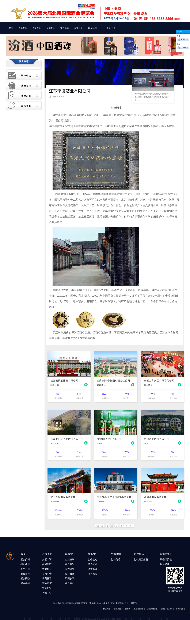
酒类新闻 (92, 569)
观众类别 (70, 564)
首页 (11, 28)
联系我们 (92, 28)
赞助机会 (47, 569)
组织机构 (25, 564)
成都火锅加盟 (155, 609)
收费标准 (47, 578)
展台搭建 (165, 564)
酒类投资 (92, 573)
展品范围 (25, 569)
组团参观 (70, 578)
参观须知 (70, 569)
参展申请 (47, 559)
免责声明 (133, 603)
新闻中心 (50, 28)
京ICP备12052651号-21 (120, 603)
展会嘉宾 (25, 583)
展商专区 (23, 28)
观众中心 (37, 28)
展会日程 (25, 573)
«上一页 (99, 526)
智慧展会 (109, 609)
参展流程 (47, 564)
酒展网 (130, 609)
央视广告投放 (169, 609)
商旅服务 (78, 28)
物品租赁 (47, 588)
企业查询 (70, 559)
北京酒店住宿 (141, 559)
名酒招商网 (141, 609)
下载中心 (47, 592)
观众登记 (70, 583)
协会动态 (92, 559)
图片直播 (70, 573)
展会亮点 (25, 578)
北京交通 (115, 559)
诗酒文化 (92, 564)
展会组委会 (166, 559)
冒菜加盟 (120, 609)
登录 (108, 28)
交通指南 (64, 28)
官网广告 (47, 573)
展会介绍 (25, 559)
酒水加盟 (182, 609)
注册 (113, 28)
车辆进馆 (47, 583)
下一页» (129, 526)
